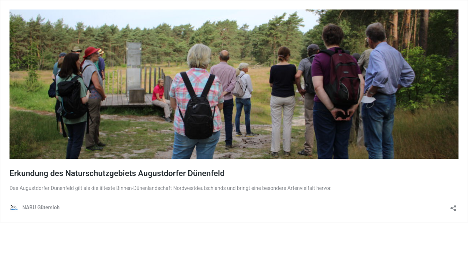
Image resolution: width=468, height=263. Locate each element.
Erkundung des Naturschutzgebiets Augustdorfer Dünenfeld (117, 173)
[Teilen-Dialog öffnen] (453, 205)
